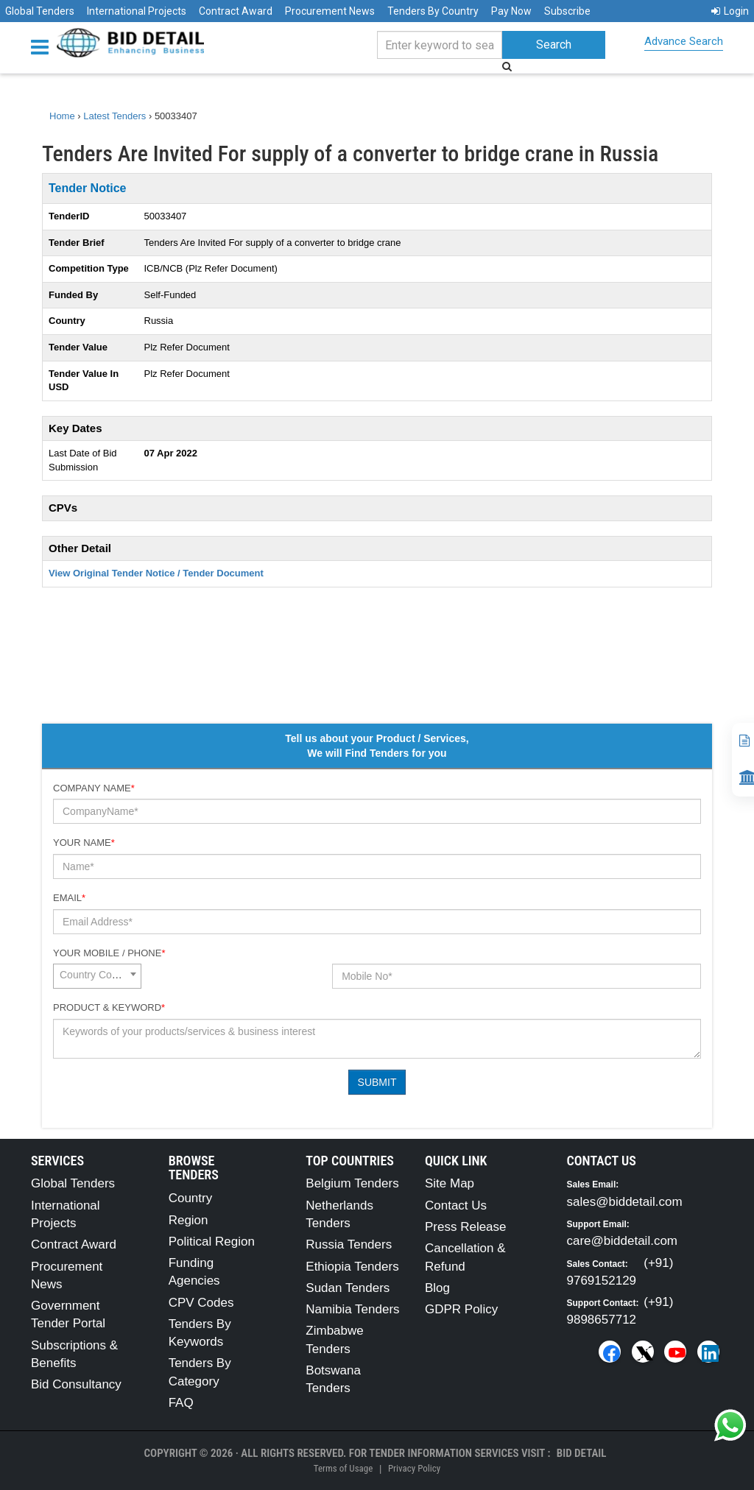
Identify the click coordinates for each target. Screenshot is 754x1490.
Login (730, 11)
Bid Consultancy (76, 1384)
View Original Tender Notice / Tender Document (156, 573)
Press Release (466, 1227)
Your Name (84, 842)
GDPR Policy (461, 1309)
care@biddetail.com (622, 1241)
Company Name (94, 788)
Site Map (449, 1183)
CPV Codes (201, 1303)
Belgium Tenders (352, 1183)
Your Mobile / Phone (109, 952)
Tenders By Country (433, 11)
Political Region (212, 1242)
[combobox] (97, 976)
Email (69, 897)
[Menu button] (43, 46)
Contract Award (235, 11)
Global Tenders (39, 11)
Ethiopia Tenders (352, 1267)
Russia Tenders (349, 1244)
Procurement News (330, 11)
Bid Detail (582, 1453)
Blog (437, 1288)
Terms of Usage (343, 1468)
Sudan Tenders (348, 1288)
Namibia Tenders (352, 1309)
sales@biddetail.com (625, 1202)
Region (188, 1220)
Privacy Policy (414, 1468)
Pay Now (511, 11)
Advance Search (683, 41)
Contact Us (456, 1205)
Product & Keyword (109, 1007)
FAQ (181, 1403)
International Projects (136, 11)
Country (191, 1198)
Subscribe (567, 11)
